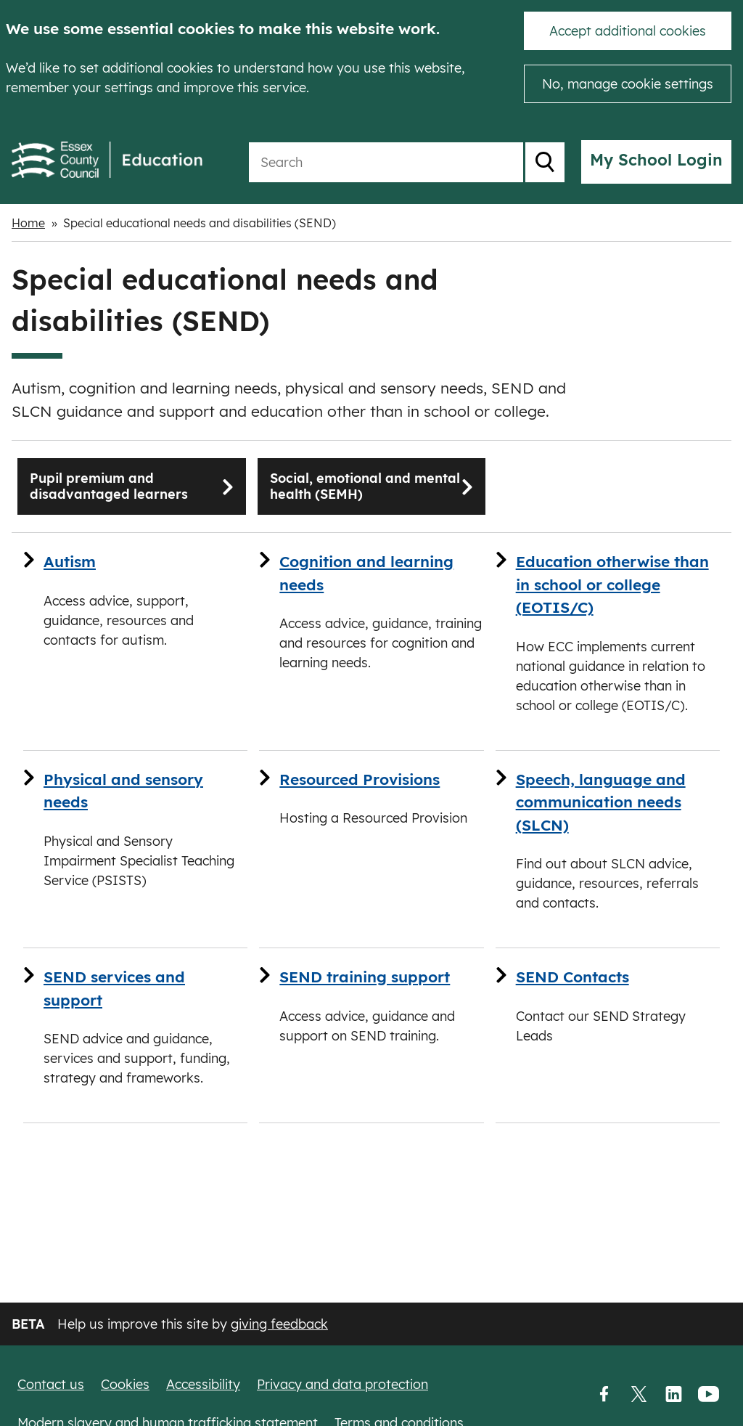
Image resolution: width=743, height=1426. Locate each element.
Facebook (603, 1394)
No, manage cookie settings (627, 84)
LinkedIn (673, 1394)
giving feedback (279, 1324)
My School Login (656, 160)
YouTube (708, 1394)
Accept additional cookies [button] (627, 31)
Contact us (50, 1384)
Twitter (638, 1394)
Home (28, 223)
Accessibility (203, 1384)
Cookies (125, 1384)
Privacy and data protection (342, 1384)
